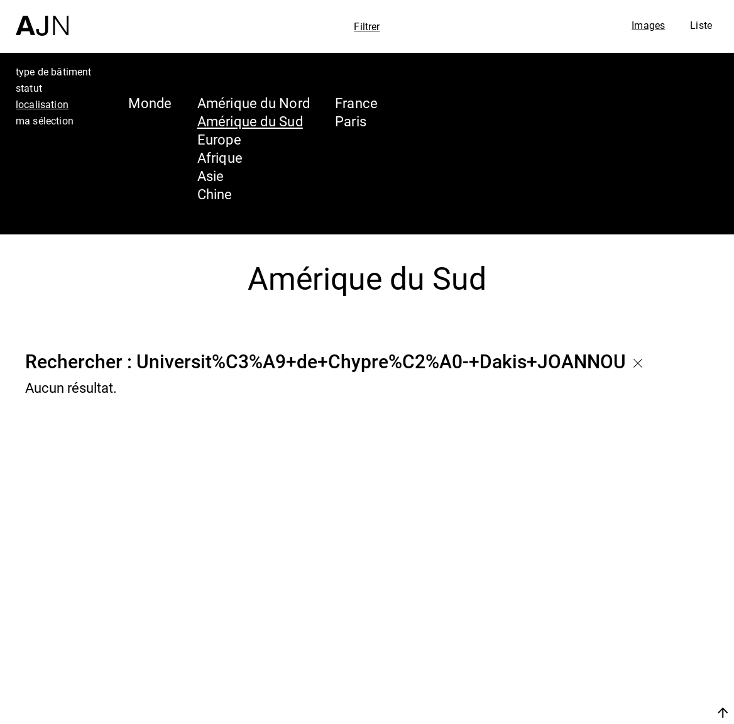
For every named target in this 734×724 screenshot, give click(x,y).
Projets (604, 657)
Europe (219, 139)
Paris (350, 121)
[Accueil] (42, 18)
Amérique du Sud (250, 121)
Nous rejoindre (604, 712)
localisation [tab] (42, 104)
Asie (210, 176)
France (356, 103)
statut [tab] (29, 88)
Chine (215, 194)
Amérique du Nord (253, 103)
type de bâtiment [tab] (54, 72)
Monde (150, 103)
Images (648, 25)
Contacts (612, 681)
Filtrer (367, 26)
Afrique (220, 157)
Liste (701, 25)
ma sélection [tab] (45, 121)
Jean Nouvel (626, 610)
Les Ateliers (624, 633)
